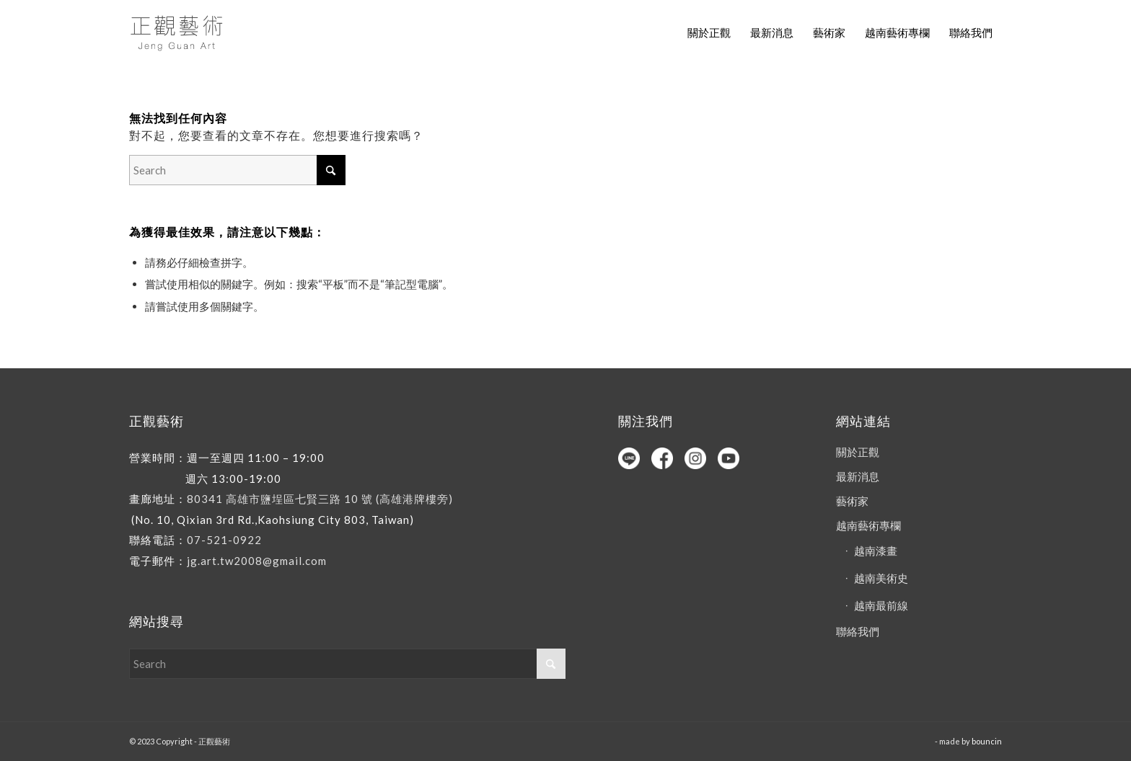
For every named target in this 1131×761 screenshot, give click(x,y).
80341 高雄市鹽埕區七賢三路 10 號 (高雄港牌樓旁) (320, 498)
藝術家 (852, 500)
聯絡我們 (857, 631)
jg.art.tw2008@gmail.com (257, 560)
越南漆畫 (875, 550)
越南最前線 (881, 605)
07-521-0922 (224, 539)
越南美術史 (881, 577)
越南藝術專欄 (868, 525)
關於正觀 (857, 451)
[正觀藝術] (179, 32)
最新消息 (857, 476)
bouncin (987, 741)
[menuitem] (709, 32)
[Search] (237, 170)
